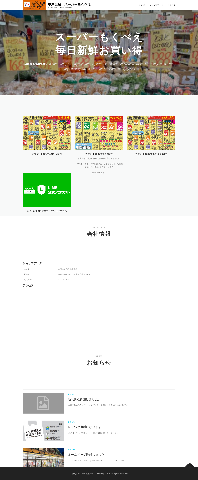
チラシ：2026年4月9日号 (99, 178)
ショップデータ (156, 5)
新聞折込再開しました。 (84, 433)
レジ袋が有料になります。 (86, 461)
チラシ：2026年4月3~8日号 (47, 178)
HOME (142, 5)
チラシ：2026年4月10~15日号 (151, 178)
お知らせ (171, 5)
